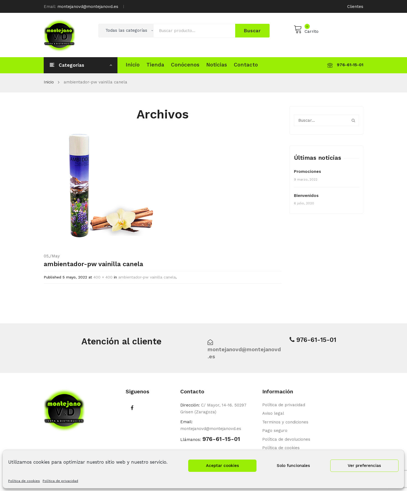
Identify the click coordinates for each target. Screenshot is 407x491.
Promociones (307, 171)
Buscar (252, 30)
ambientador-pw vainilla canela (147, 277)
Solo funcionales (293, 465)
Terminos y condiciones (285, 422)
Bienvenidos (306, 195)
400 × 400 (103, 277)
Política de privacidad (60, 481)
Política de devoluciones (286, 439)
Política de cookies (24, 481)
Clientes (355, 6)
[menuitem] (133, 64)
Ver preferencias (364, 465)
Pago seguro (274, 430)
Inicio (49, 82)
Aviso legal (273, 413)
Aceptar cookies (222, 465)
